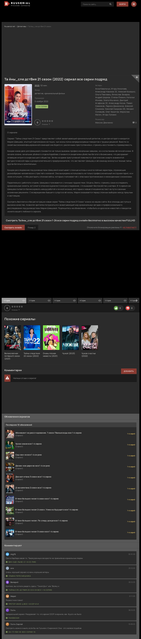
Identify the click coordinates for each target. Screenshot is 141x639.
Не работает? (130, 227)
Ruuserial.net (9, 26)
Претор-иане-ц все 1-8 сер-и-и (22, 604)
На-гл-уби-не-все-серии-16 (20, 632)
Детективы (21, 26)
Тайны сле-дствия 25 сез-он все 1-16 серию (29, 590)
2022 (37, 85)
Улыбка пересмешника (18, 576)
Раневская (12, 618)
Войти (122, 4)
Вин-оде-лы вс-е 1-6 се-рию (21, 562)
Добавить (129, 371)
